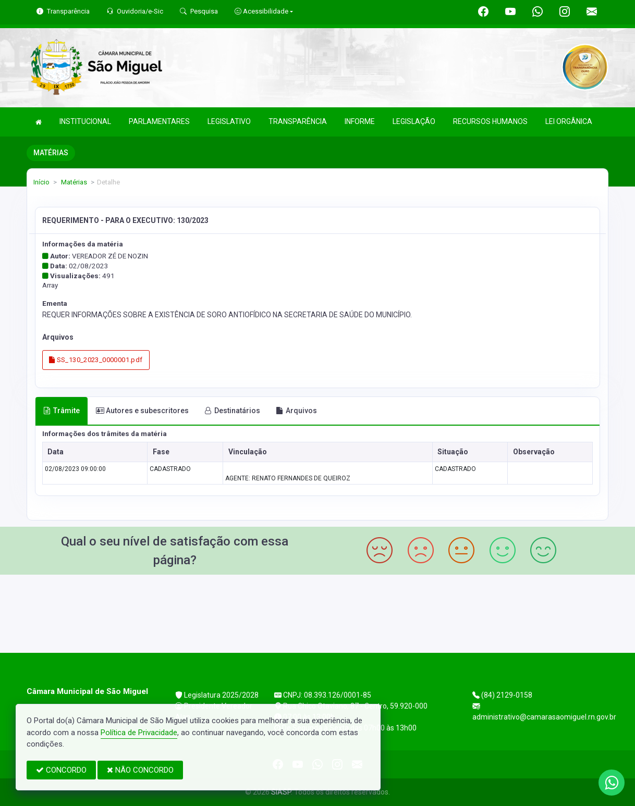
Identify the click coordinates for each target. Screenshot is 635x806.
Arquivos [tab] (296, 410)
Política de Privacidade (139, 732)
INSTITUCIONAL (85, 121)
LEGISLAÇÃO (414, 121)
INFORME (360, 121)
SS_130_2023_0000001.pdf (96, 360)
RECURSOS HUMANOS (490, 121)
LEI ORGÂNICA (568, 121)
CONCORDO (61, 770)
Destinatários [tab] (232, 410)
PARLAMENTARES (159, 121)
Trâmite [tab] (61, 410)
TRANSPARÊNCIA (297, 121)
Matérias (73, 182)
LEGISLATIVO (229, 121)
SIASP (281, 792)
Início (41, 182)
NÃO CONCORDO (140, 770)
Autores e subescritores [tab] (142, 410)
